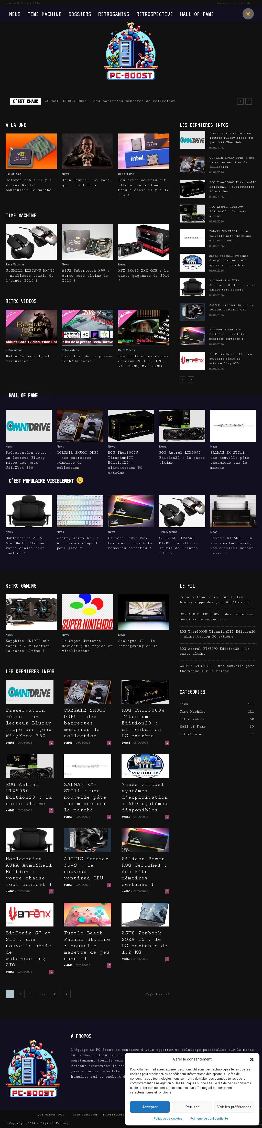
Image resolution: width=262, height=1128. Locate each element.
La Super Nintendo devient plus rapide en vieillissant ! (87, 646)
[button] (251, 1059)
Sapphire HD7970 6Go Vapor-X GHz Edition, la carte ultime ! (29, 646)
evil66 (10, 742)
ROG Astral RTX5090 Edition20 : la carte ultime (227, 211)
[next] (248, 101)
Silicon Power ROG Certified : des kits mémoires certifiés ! (226, 334)
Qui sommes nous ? (53, 1114)
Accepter (150, 1107)
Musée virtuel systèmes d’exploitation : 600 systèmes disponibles (228, 260)
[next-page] (191, 379)
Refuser (192, 1107)
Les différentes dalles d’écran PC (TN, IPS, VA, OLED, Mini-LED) (143, 361)
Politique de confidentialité (209, 1118)
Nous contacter (85, 1114)
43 (55, 994)
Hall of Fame (13, 174)
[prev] (240, 101)
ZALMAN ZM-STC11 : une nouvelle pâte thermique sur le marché (230, 236)
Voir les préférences (234, 1107)
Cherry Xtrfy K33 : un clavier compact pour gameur (78, 543)
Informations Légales (120, 1114)
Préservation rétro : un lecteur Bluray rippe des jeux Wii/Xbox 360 (120, 101)
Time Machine (15, 264)
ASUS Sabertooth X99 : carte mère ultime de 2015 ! (86, 276)
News (65, 174)
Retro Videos (14, 350)
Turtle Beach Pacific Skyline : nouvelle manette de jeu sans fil (87, 946)
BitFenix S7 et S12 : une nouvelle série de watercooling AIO (231, 358)
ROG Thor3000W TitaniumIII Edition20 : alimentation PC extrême (232, 187)
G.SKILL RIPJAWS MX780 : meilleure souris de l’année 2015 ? (30, 276)
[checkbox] (248, 13)
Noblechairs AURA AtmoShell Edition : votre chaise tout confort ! (232, 285)
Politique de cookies (168, 1118)
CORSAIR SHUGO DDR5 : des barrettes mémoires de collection (231, 162)
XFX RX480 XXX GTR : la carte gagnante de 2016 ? (143, 276)
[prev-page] (183, 379)
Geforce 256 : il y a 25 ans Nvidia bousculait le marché (29, 185)
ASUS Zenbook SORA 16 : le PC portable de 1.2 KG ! (144, 942)
